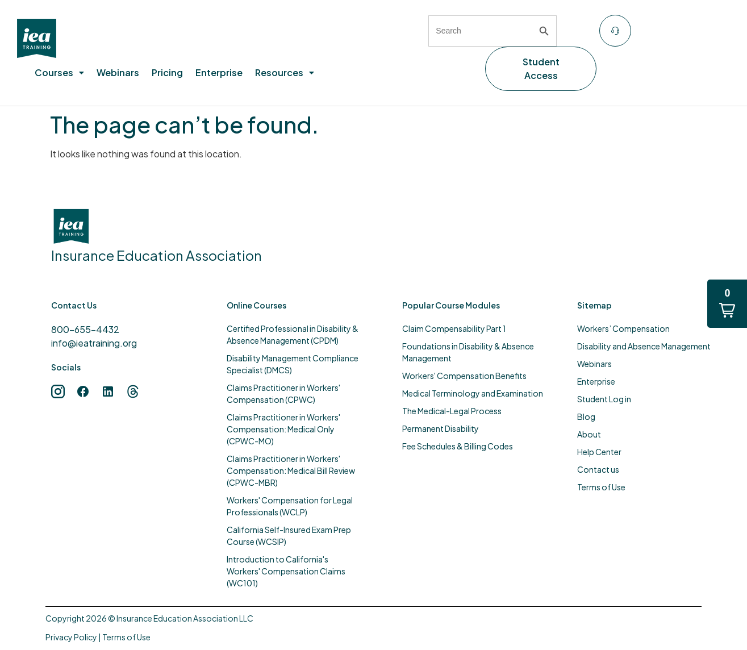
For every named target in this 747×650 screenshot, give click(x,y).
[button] (59, 73)
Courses (59, 72)
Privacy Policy (71, 637)
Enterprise (219, 72)
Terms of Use (126, 637)
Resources (284, 72)
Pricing (167, 72)
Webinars (118, 72)
